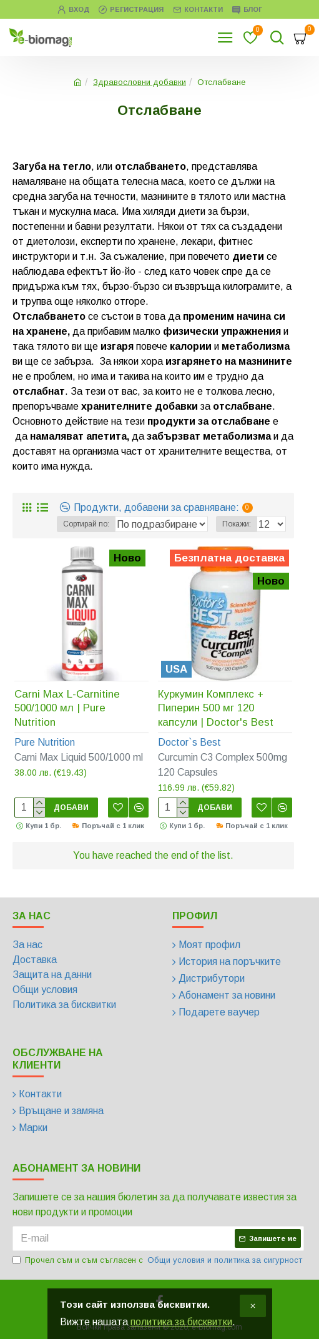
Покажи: (236, 524)
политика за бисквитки (181, 1322)
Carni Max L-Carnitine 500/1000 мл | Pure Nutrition (67, 708)
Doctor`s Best (189, 742)
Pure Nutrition (44, 742)
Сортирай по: (86, 524)
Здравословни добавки (139, 82)
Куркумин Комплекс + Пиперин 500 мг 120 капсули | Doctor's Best (215, 708)
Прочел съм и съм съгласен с (158, 1260)
